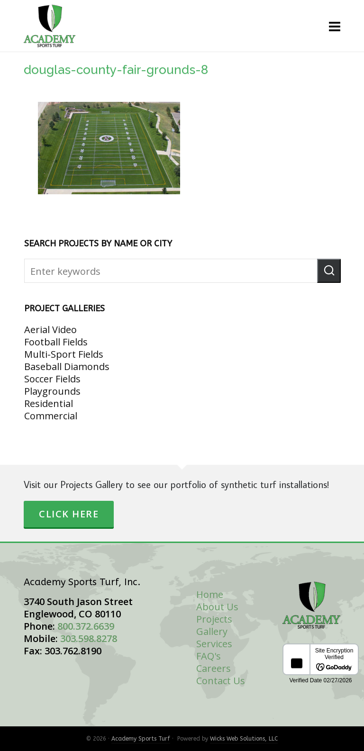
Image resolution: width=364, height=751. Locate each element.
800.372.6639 (85, 626)
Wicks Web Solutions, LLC (244, 738)
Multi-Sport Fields (63, 354)
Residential (48, 403)
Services (214, 643)
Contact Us (220, 680)
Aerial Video (50, 329)
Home (209, 594)
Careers (213, 668)
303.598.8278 (88, 638)
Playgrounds (52, 391)
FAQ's (208, 656)
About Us (217, 606)
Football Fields (56, 341)
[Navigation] (334, 26)
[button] (329, 271)
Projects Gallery (214, 625)
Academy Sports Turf (140, 738)
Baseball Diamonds (66, 366)
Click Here (69, 513)
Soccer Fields (52, 378)
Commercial (50, 415)
